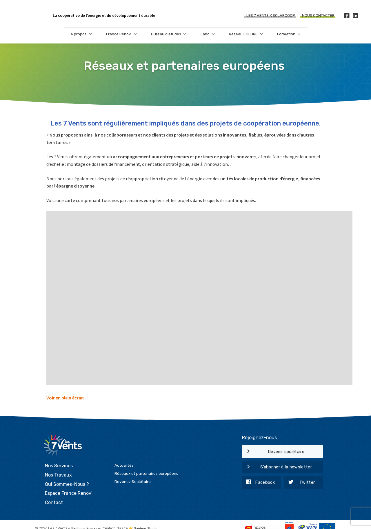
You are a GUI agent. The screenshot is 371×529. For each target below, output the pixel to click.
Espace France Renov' (68, 483)
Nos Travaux (58, 465)
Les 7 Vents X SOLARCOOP (270, 16)
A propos (81, 38)
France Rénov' (121, 38)
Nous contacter (318, 16)
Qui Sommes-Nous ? (67, 474)
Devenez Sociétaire (132, 472)
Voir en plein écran (65, 398)
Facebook (258, 483)
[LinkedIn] (355, 16)
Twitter (299, 483)
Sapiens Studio (149, 519)
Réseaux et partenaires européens (146, 463)
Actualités (124, 455)
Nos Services (59, 456)
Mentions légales (85, 519)
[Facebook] (347, 16)
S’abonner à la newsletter (277, 467)
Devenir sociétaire (273, 452)
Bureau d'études (169, 38)
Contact (54, 492)
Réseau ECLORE (246, 38)
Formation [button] (289, 38)
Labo (208, 38)
